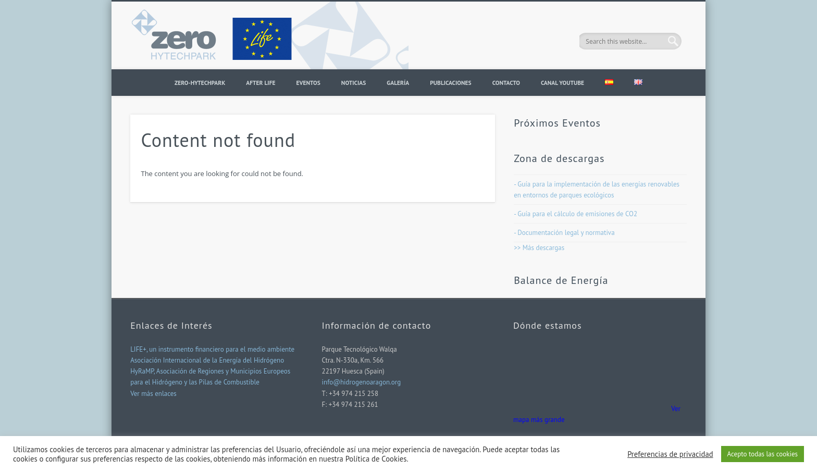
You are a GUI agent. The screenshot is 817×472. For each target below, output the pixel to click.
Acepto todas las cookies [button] (762, 454)
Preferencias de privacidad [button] (670, 454)
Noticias (353, 82)
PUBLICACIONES (450, 82)
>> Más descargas (539, 247)
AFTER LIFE (260, 82)
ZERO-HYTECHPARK (200, 82)
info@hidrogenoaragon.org (361, 382)
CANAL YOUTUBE (562, 82)
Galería (398, 82)
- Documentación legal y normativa (564, 232)
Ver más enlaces (153, 393)
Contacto (506, 82)
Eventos (308, 82)
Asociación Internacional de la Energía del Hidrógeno (207, 360)
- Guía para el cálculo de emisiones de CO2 (575, 213)
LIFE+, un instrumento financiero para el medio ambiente (212, 349)
